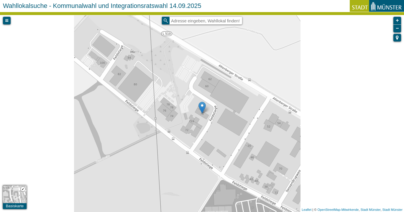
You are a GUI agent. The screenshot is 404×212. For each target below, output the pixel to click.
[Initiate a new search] (166, 20)
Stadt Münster (371, 209)
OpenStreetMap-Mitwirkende (338, 209)
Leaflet (306, 209)
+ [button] (397, 20)
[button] (397, 38)
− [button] (397, 28)
